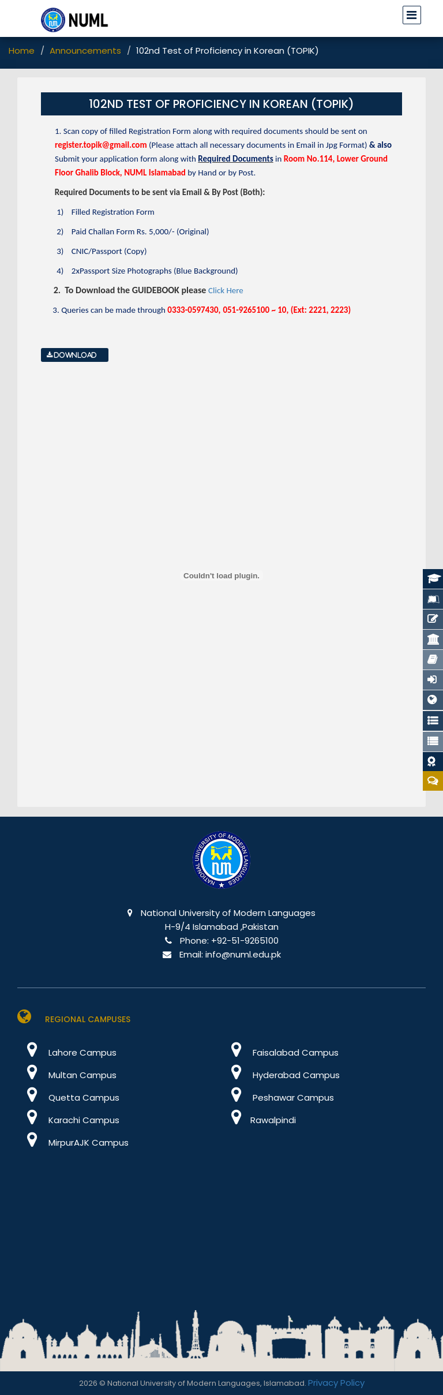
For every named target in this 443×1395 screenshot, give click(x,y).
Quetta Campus (68, 1097)
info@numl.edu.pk (243, 954)
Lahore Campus (67, 1052)
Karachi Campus (68, 1120)
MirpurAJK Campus (73, 1142)
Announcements (85, 50)
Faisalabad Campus (280, 1052)
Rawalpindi (259, 1120)
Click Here (225, 290)
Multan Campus (67, 1075)
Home (22, 50)
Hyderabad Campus (281, 1075)
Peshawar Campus (278, 1097)
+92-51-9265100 (245, 940)
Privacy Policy (336, 1383)
